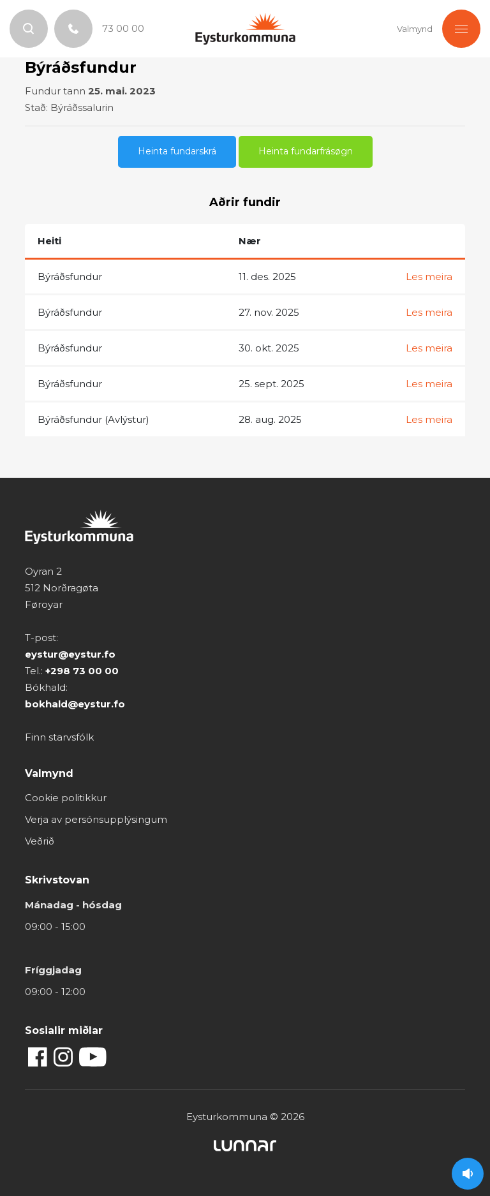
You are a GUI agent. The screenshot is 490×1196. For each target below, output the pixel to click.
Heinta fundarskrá (177, 151)
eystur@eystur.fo (70, 654)
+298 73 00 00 (82, 671)
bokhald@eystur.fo (75, 704)
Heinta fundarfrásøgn (305, 151)
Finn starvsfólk (59, 737)
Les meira (429, 276)
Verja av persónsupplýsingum (96, 819)
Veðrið (39, 841)
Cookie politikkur (66, 798)
